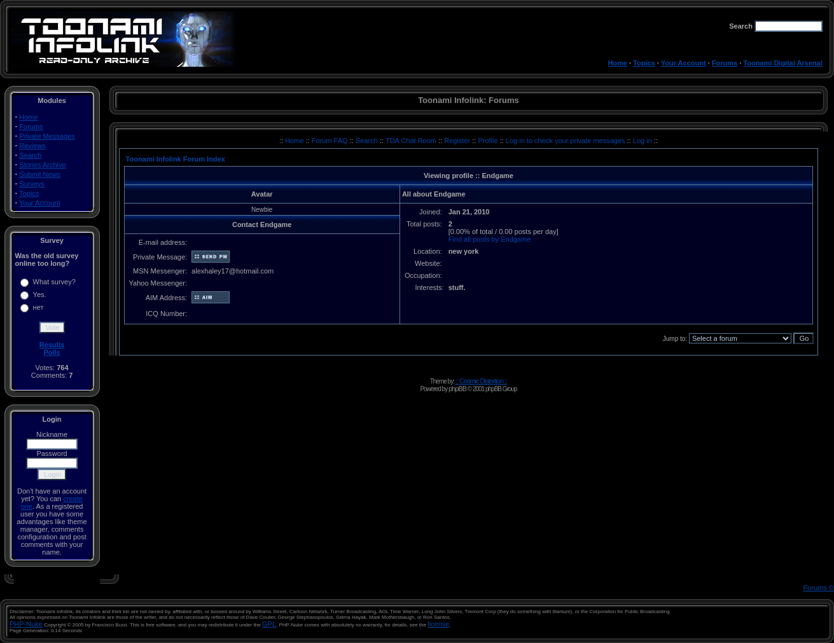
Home (617, 63)
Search (30, 155)
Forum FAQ (331, 140)
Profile (488, 140)
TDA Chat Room (412, 140)
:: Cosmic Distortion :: (481, 381)
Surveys (32, 184)
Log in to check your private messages (566, 140)
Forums (724, 63)
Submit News (39, 174)
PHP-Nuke (26, 624)
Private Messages (46, 136)
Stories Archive (42, 165)
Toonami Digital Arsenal (783, 63)
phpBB (457, 388)
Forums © (818, 587)
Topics (644, 63)
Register (458, 140)
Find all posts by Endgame (489, 239)
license (438, 624)
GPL (269, 624)
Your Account (683, 63)
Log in (642, 140)
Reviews (32, 145)
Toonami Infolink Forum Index (175, 159)
